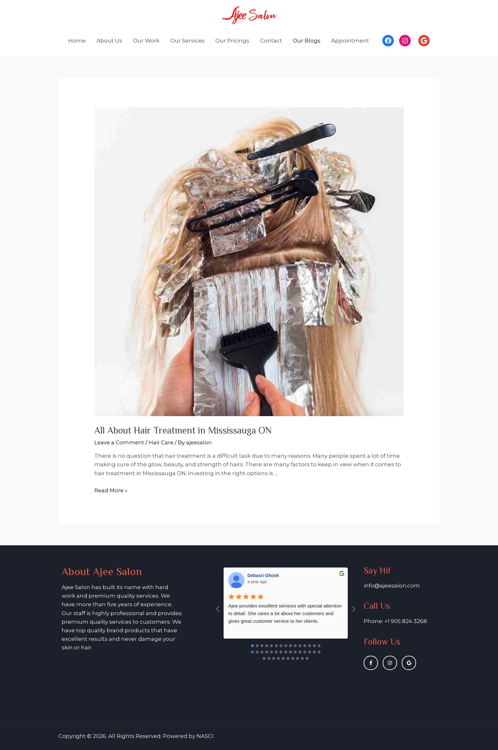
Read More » (111, 490)
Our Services (187, 40)
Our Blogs (306, 40)
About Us (109, 40)
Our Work (146, 40)
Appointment (350, 40)
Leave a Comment (119, 442)
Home (77, 40)
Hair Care (162, 442)
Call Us (377, 606)
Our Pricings (232, 40)
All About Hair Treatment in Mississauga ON (183, 430)
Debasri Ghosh (263, 575)
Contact (271, 40)
